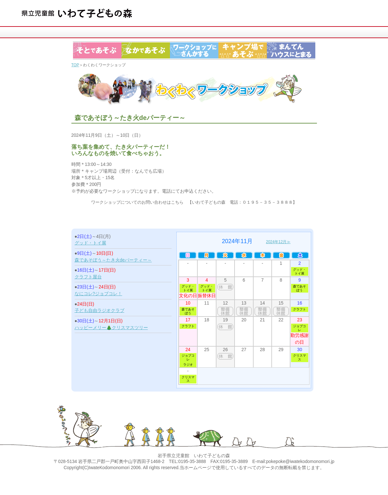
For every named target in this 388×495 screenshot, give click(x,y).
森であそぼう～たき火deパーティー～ (113, 260)
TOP (75, 65)
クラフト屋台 (88, 276)
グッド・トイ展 (90, 243)
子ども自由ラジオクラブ (99, 310)
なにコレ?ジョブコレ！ (98, 293)
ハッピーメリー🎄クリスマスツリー (111, 327)
